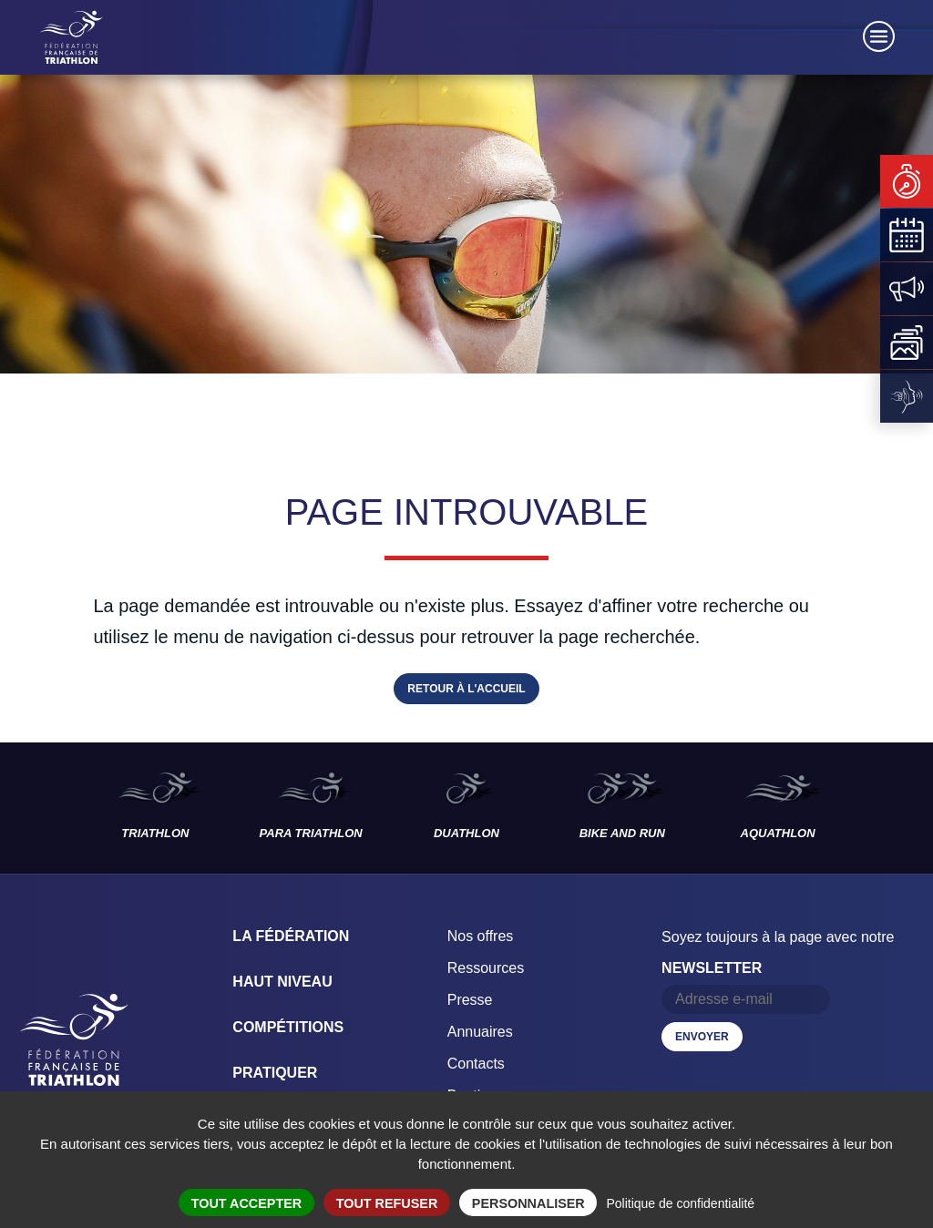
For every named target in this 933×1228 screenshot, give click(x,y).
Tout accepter (246, 1203)
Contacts (476, 1063)
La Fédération (290, 936)
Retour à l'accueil (466, 688)
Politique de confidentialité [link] (680, 1203)
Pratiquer (274, 1072)
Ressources (485, 968)
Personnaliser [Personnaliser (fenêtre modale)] (528, 1203)
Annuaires (480, 1031)
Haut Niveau (282, 981)
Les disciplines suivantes (895, 808)
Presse (470, 1000)
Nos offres (480, 936)
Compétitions (287, 1027)
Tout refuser (387, 1203)
